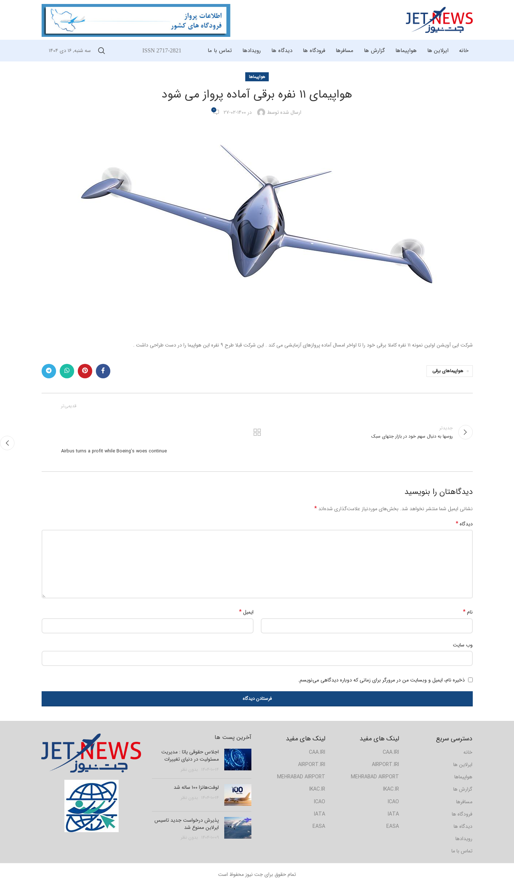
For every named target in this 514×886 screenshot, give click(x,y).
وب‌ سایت (463, 645)
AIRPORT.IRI (311, 765)
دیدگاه (464, 524)
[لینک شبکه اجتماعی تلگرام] (49, 371)
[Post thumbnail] (237, 761)
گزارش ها (462, 789)
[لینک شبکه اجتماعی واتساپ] (67, 371)
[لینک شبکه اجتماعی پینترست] (85, 371)
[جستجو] (101, 50)
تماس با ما (461, 851)
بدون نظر (189, 769)
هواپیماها (257, 76)
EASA (319, 826)
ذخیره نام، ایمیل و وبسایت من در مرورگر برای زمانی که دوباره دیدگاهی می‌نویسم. (381, 680)
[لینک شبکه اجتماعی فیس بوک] (103, 371)
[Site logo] (439, 19)
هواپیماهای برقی (447, 371)
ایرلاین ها (462, 765)
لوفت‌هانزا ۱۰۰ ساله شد (196, 787)
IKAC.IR (317, 789)
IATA (319, 814)
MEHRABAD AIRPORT (301, 777)
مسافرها (464, 802)
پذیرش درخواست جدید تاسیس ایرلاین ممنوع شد (186, 823)
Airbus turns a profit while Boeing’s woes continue (114, 451)
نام (468, 612)
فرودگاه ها (462, 814)
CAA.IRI (317, 752)
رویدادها (463, 839)
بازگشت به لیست (257, 432)
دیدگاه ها (463, 826)
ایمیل (246, 612)
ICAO (319, 802)
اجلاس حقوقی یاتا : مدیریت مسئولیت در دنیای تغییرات (190, 755)
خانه (467, 752)
